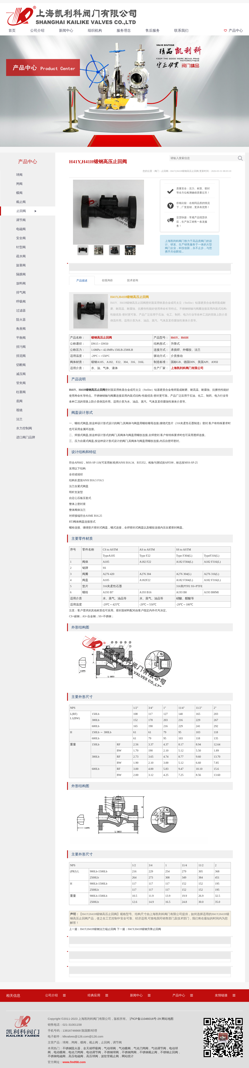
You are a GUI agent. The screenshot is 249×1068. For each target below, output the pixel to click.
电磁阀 (21, 229)
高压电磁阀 (75, 1056)
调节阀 (21, 220)
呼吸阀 (21, 301)
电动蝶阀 (60, 1052)
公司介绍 (37, 30)
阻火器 (21, 319)
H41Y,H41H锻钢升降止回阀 (144, 929)
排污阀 (21, 346)
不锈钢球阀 (111, 1052)
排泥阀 (21, 355)
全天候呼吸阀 (92, 1048)
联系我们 (181, 30)
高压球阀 (92, 1056)
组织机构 (95, 30)
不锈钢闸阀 (129, 1052)
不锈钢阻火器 (71, 1048)
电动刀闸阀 (75, 1052)
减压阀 (21, 374)
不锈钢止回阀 (169, 1052)
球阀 (19, 174)
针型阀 (21, 247)
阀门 (156, 171)
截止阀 (21, 202)
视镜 (19, 410)
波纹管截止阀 (110, 1056)
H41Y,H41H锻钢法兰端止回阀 (98, 929)
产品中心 (236, 30)
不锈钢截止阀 (148, 1052)
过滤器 (21, 310)
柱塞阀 (21, 392)
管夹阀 (21, 383)
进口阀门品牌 (25, 437)
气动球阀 (110, 1048)
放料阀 (21, 283)
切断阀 (21, 364)
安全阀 (21, 238)
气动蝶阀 (125, 1048)
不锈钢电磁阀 (57, 1056)
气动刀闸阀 (141, 1048)
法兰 (19, 419)
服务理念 (124, 30)
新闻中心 (66, 30)
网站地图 (167, 1018)
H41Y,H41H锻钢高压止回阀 (184, 171)
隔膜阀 (21, 274)
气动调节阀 (158, 1048)
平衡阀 (21, 337)
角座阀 (21, 328)
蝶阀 (19, 192)
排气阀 (21, 292)
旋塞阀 (21, 265)
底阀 (19, 401)
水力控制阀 (24, 428)
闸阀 (19, 183)
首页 (12, 30)
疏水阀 (21, 256)
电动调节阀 (93, 1052)
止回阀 (21, 211)
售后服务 (152, 30)
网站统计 (128, 1056)
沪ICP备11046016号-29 (145, 1018)
